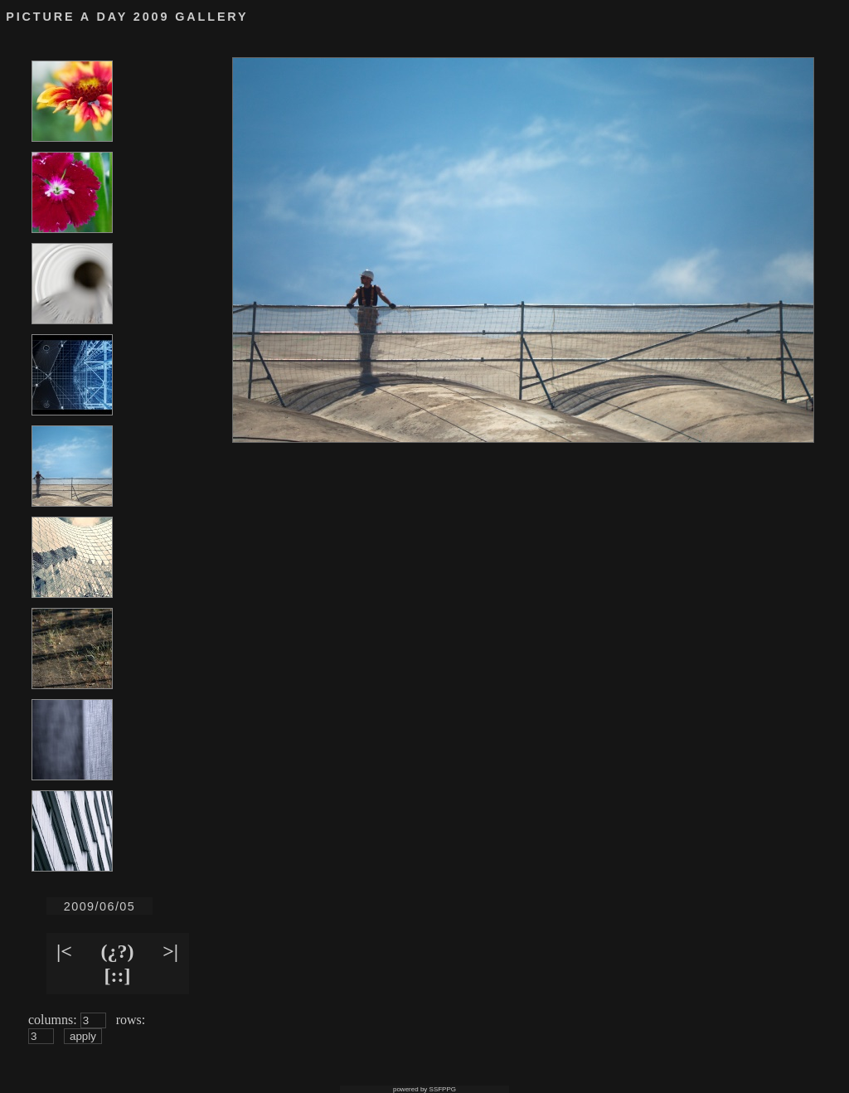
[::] (117, 975)
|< (64, 951)
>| (170, 951)
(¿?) (117, 951)
